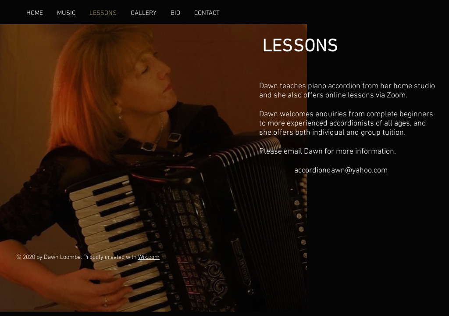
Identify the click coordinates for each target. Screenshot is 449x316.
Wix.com (149, 257)
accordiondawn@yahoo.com (341, 170)
